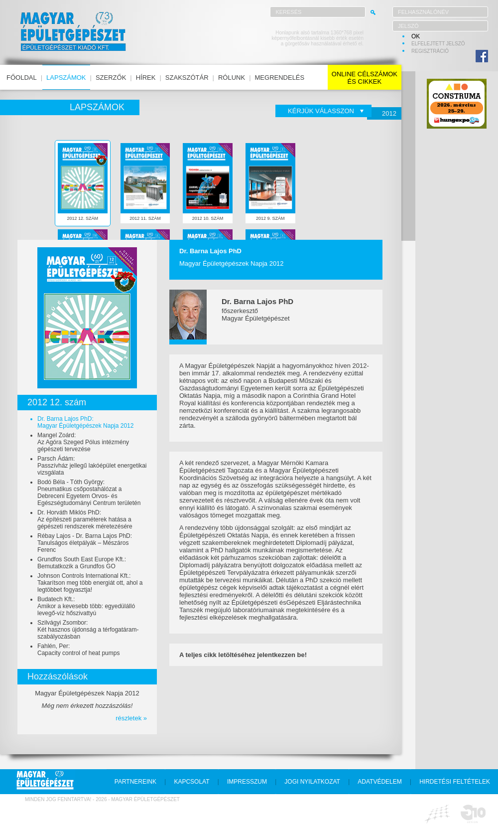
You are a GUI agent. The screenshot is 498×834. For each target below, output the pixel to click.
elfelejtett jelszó (438, 43)
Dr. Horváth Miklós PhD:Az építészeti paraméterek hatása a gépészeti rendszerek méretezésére (84, 519)
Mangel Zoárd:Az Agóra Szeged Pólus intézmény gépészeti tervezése (83, 442)
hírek (146, 77)
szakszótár (187, 77)
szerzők (111, 77)
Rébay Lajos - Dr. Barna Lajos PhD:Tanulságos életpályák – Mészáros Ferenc (84, 542)
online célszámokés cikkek (364, 77)
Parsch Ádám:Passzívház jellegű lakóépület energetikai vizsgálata (91, 465)
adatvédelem (379, 781)
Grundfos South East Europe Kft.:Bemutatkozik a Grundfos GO (81, 563)
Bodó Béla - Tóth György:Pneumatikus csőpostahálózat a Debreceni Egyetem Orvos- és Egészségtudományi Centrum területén (88, 492)
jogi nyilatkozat (312, 781)
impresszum (247, 781)
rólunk (231, 77)
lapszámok (66, 77)
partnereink (135, 781)
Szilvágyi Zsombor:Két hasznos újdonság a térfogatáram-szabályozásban (87, 629)
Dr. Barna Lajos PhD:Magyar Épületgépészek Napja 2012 (85, 422)
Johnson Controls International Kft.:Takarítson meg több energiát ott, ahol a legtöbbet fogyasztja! (89, 582)
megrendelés (280, 77)
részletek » (131, 718)
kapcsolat (191, 781)
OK (415, 36)
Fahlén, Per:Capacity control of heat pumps (78, 650)
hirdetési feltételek (454, 781)
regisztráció (430, 51)
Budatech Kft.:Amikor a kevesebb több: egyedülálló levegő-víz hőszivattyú (86, 606)
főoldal (21, 77)
